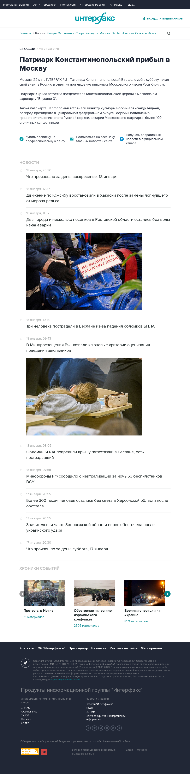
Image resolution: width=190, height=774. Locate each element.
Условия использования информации (94, 749)
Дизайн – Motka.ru (136, 749)
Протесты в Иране (38, 611)
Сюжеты (141, 33)
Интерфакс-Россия (92, 4)
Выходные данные (83, 753)
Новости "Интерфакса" (99, 704)
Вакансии (98, 648)
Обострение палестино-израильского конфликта (93, 615)
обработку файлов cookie (65, 679)
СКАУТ (25, 715)
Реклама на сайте (123, 648)
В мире (52, 33)
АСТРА (25, 723)
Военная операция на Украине (142, 613)
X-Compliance (29, 711)
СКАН (89, 708)
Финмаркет (116, 4)
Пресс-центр (78, 648)
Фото (152, 33)
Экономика (66, 33)
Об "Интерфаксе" (44, 4)
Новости (128, 33)
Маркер (25, 719)
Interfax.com (68, 4)
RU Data (90, 712)
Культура (92, 33)
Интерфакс (95, 18)
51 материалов (34, 617)
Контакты (26, 648)
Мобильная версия (16, 4)
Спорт (80, 33)
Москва (105, 33)
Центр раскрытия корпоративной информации (105, 717)
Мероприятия (151, 648)
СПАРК (25, 707)
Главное (25, 33)
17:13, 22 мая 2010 (48, 49)
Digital (116, 33)
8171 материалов (136, 621)
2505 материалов (86, 626)
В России (38, 33)
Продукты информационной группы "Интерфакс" (82, 690)
